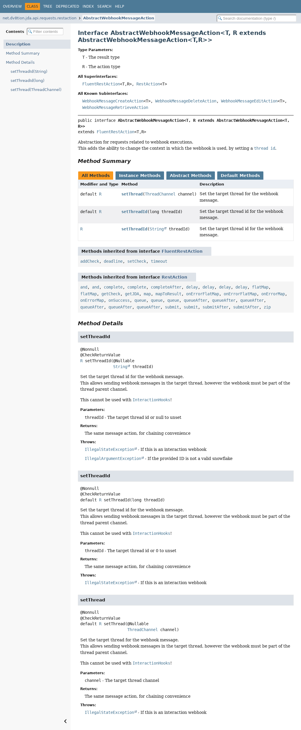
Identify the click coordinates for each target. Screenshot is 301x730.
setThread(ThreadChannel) (36, 89)
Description (18, 44)
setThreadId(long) (27, 80)
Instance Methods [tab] (139, 175)
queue (140, 300)
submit (172, 307)
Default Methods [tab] (240, 175)
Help (119, 6)
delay (192, 287)
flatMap (260, 287)
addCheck (89, 261)
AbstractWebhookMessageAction (118, 18)
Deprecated (67, 6)
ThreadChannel (160, 194)
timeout (159, 261)
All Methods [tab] (96, 175)
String (157, 229)
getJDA (132, 293)
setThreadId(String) (29, 71)
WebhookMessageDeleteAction (185, 101)
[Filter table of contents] (45, 31)
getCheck (110, 293)
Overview (12, 6)
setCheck (136, 261)
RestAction (148, 84)
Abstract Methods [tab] (190, 175)
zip (267, 307)
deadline (113, 261)
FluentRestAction (101, 84)
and (83, 287)
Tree (47, 6)
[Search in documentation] (257, 18)
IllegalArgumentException (113, 458)
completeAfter (166, 287)
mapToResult (168, 293)
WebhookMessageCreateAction (112, 101)
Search (104, 6)
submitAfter (215, 307)
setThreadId (134, 211)
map (147, 293)
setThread (132, 194)
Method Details (20, 62)
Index (88, 6)
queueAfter (195, 300)
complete (113, 287)
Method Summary (23, 53)
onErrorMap (273, 293)
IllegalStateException (109, 449)
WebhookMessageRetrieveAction (115, 107)
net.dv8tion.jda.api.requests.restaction (39, 18)
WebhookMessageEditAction (249, 101)
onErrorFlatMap (202, 293)
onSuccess (119, 300)
